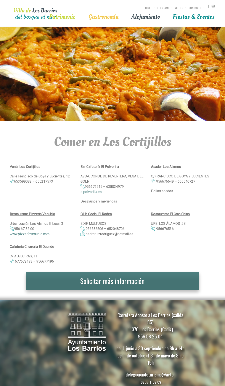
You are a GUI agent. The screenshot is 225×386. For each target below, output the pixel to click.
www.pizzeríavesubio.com (30, 234)
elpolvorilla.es (91, 192)
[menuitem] (148, 10)
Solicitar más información (112, 281)
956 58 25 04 (150, 336)
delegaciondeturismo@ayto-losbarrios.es (150, 378)
